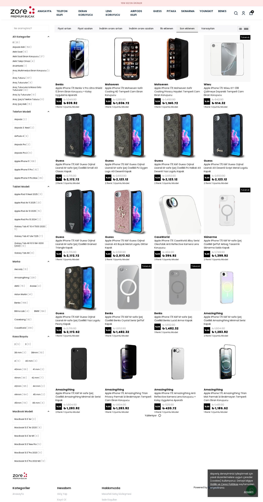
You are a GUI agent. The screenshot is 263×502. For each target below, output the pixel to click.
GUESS (157, 11)
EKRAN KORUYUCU (85, 13)
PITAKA (171, 11)
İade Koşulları (109, 499)
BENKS (222, 11)
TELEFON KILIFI (62, 13)
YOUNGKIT (206, 11)
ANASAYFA (44, 11)
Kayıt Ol (61, 499)
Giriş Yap (62, 494)
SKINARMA (188, 11)
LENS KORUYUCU (113, 13)
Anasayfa (18, 494)
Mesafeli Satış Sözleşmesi (116, 494)
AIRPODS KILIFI (136, 13)
